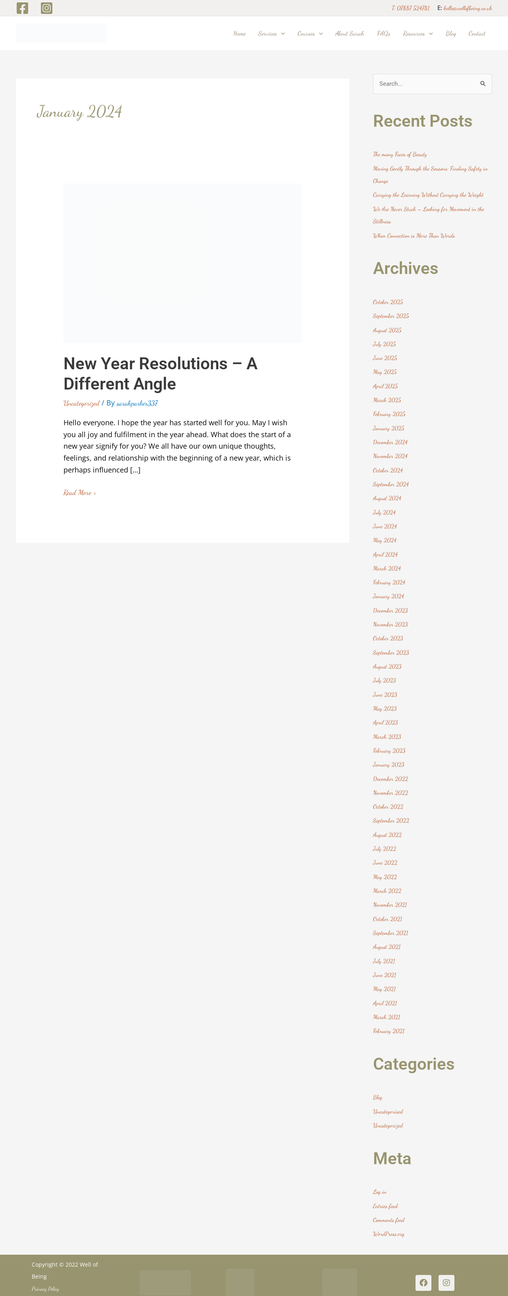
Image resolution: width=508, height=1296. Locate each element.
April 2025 (385, 383)
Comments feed (388, 1205)
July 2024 (384, 507)
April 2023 (385, 714)
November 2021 (390, 893)
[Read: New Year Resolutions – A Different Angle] (183, 261)
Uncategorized (82, 403)
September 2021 (390, 921)
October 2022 (388, 796)
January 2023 (389, 755)
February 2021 (389, 1017)
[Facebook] (22, 8)
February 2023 (389, 741)
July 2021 (384, 949)
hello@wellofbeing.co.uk (468, 8)
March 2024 (387, 562)
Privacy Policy (45, 1273)
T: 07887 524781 (410, 8)
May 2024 (385, 534)
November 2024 (390, 452)
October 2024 (388, 465)
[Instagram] (46, 8)
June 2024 (385, 521)
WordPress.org (389, 1219)
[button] (281, 33)
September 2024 (391, 479)
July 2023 (385, 673)
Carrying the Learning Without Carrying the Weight (429, 194)
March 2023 (387, 728)
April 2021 (385, 990)
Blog (378, 1084)
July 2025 (384, 341)
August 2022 (387, 824)
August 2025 (387, 328)
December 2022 (390, 769)
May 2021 (384, 976)
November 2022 (390, 783)
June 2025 (385, 355)
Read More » (80, 492)
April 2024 (385, 548)
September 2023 (391, 645)
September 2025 (391, 314)
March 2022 (387, 879)
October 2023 (388, 631)
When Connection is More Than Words (414, 234)
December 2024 (390, 438)
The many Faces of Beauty (401, 154)
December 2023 (390, 604)
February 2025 (389, 410)
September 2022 (391, 810)
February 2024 (389, 576)
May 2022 (385, 866)
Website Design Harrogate (58, 1285)
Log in (380, 1177)
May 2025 (385, 369)
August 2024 (387, 493)
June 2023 (385, 686)
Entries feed (385, 1191)
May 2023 (385, 700)
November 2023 (390, 617)
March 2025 (387, 397)
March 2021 (386, 1004)
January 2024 (389, 590)
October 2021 (387, 907)
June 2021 (384, 962)
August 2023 (387, 659)
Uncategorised (388, 1097)
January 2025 (389, 424)
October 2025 (388, 300)
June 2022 (385, 852)
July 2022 (385, 838)
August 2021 (387, 935)
